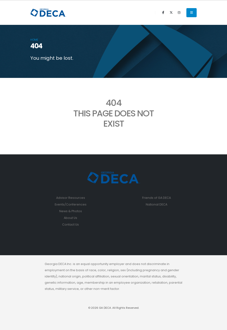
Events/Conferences (70, 204)
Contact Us (70, 224)
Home (34, 40)
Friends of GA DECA (156, 198)
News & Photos (70, 211)
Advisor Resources (70, 198)
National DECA (156, 204)
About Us (70, 218)
